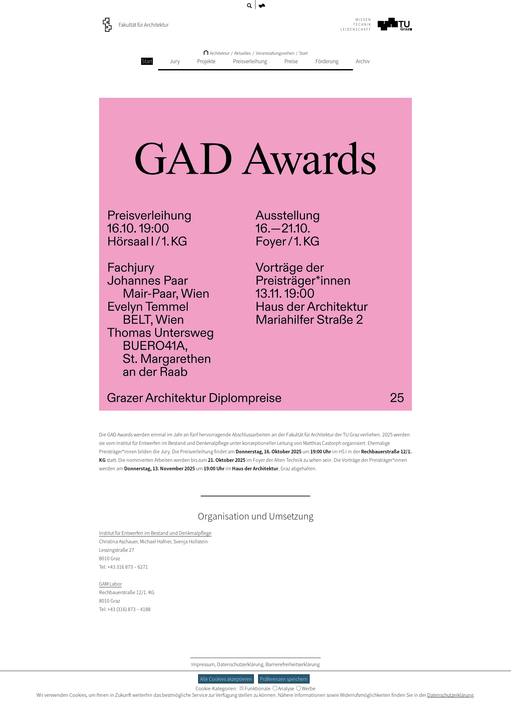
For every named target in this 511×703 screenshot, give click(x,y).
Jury (175, 61)
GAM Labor (110, 583)
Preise (291, 61)
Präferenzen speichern (284, 679)
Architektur (216, 53)
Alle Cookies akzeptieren (226, 679)
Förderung (326, 61)
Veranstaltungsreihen (275, 53)
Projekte (206, 61)
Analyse (283, 688)
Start (303, 53)
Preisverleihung (250, 61)
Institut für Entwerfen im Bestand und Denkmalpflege (155, 533)
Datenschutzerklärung (240, 664)
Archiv (363, 61)
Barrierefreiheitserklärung (293, 664)
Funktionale (255, 688)
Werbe (306, 688)
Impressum (203, 664)
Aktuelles (242, 53)
